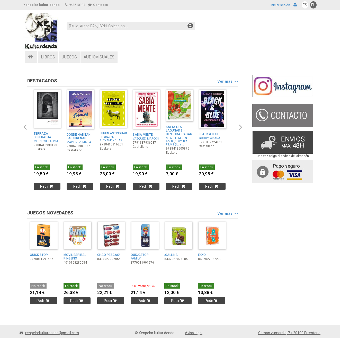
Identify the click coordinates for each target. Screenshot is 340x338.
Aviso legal (193, 333)
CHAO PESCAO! (108, 255)
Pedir (47, 186)
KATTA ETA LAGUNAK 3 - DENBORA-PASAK (179, 130)
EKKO (202, 255)
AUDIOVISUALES (99, 57)
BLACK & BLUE (209, 134)
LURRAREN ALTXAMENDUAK (111, 139)
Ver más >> (227, 81)
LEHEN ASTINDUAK (113, 133)
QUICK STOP (39, 255)
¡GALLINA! (171, 255)
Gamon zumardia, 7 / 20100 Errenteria (289, 333)
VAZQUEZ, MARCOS (146, 138)
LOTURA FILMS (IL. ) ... (176, 143)
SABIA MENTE (143, 134)
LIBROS (48, 57)
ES (305, 5)
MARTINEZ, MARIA (79, 142)
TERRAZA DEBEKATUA (42, 135)
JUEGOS (69, 57)
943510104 (75, 5)
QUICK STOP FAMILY (140, 256)
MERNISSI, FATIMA (46, 141)
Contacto (98, 5)
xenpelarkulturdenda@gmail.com (52, 333)
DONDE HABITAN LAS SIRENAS (79, 136)
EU (313, 5)
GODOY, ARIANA (209, 138)
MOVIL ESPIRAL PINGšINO (75, 256)
